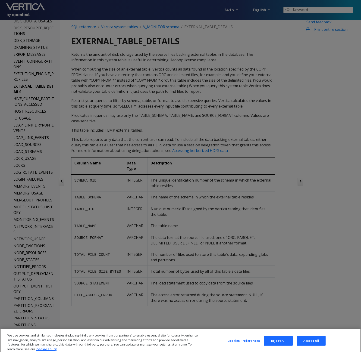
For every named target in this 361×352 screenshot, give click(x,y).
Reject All (278, 346)
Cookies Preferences (243, 346)
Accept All (311, 346)
